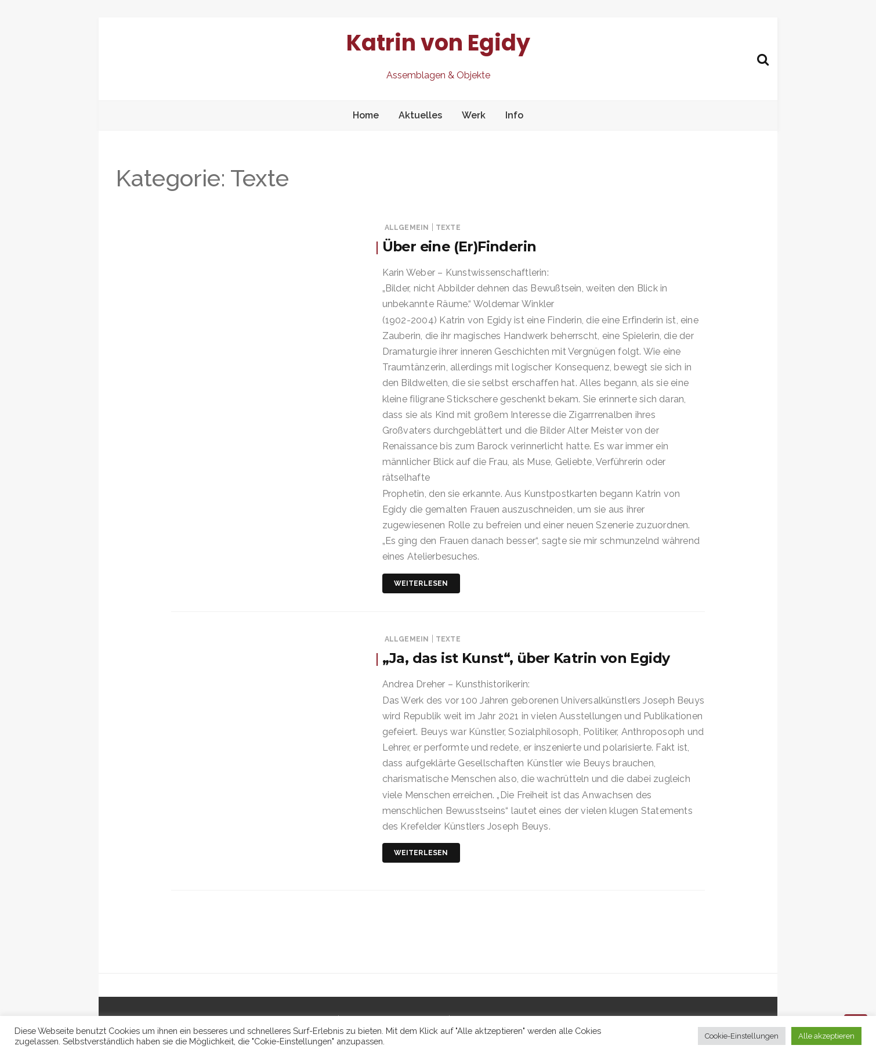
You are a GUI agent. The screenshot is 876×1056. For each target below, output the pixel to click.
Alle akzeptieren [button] (826, 1036)
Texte (448, 228)
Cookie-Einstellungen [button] (742, 1036)
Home (366, 115)
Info (514, 115)
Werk (474, 115)
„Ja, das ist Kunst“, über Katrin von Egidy (527, 657)
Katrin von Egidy (438, 42)
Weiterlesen (421, 583)
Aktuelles (420, 115)
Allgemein (407, 228)
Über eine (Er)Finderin (461, 246)
